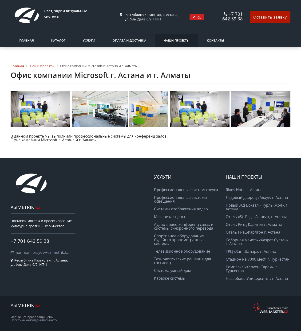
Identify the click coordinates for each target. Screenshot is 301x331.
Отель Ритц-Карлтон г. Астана (253, 232)
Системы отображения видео (181, 209)
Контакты (215, 40)
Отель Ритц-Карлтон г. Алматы (254, 224)
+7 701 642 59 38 (232, 16)
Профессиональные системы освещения (180, 199)
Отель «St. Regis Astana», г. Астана (256, 217)
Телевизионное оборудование (182, 251)
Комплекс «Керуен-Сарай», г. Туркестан (252, 269)
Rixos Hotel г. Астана (244, 190)
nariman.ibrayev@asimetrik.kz (42, 252)
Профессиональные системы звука (186, 190)
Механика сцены (169, 217)
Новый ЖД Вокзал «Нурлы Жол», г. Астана (257, 207)
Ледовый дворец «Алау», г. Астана (257, 197)
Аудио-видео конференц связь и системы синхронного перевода (183, 226)
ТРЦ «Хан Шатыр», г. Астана (251, 251)
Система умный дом (172, 270)
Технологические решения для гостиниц (182, 261)
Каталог (58, 40)
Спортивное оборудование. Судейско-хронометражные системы (179, 239)
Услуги (89, 40)
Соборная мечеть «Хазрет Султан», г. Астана (257, 242)
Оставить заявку (270, 17)
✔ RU (197, 17)
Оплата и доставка (129, 40)
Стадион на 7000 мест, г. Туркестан (257, 259)
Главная (26, 40)
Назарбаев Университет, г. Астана (257, 278)
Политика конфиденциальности (34, 320)
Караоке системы (170, 278)
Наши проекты (176, 40)
